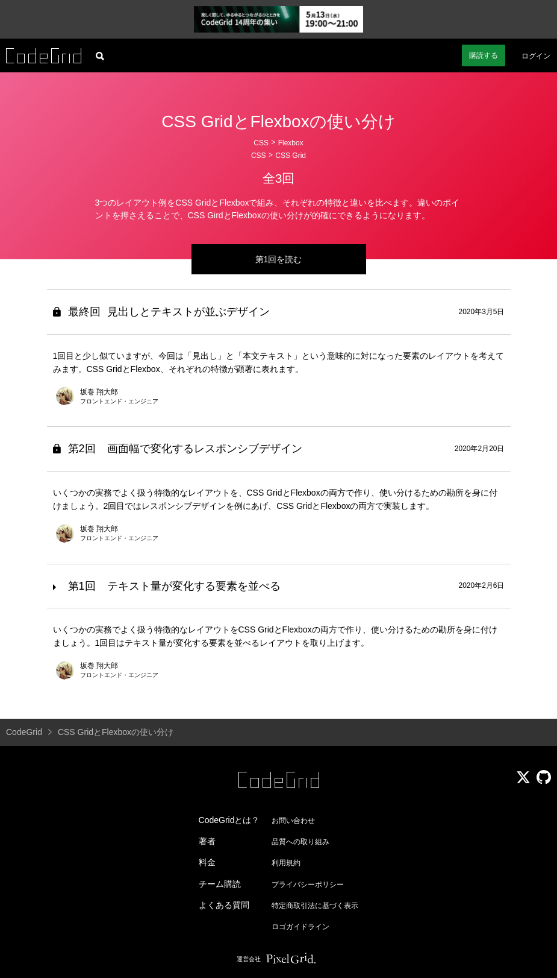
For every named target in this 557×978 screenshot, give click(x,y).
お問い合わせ (293, 820)
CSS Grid (290, 155)
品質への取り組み (300, 842)
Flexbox (290, 143)
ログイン (535, 56)
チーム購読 (220, 884)
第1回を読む (278, 259)
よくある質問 (224, 905)
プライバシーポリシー (308, 884)
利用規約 (286, 863)
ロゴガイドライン (300, 927)
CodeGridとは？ (229, 820)
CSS (261, 143)
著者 (207, 841)
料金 (207, 862)
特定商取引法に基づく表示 (315, 905)
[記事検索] (100, 55)
